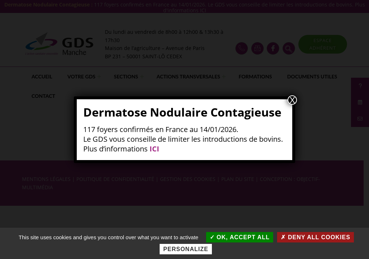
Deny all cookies (315, 237)
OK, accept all (240, 237)
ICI (154, 149)
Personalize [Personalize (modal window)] (185, 249)
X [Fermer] (292, 100)
